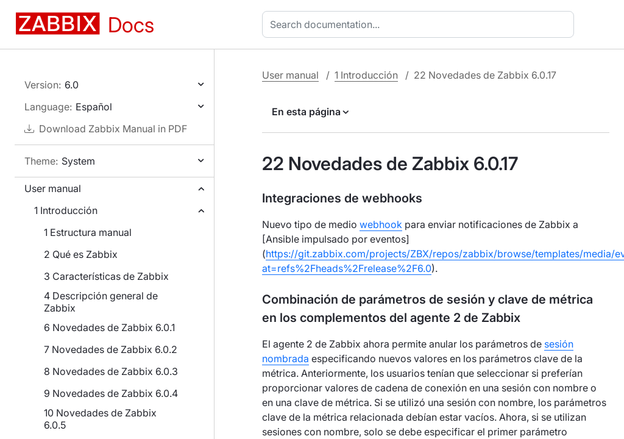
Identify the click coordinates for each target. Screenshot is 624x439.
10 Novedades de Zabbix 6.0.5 (100, 419)
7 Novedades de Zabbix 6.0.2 (110, 349)
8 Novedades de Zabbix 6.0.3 (111, 371)
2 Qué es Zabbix (81, 254)
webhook (381, 224)
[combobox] (420, 24)
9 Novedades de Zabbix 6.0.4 (111, 393)
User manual (52, 188)
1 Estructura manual (88, 232)
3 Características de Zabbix (106, 276)
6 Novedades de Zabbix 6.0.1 (109, 327)
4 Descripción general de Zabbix (101, 302)
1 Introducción (66, 210)
